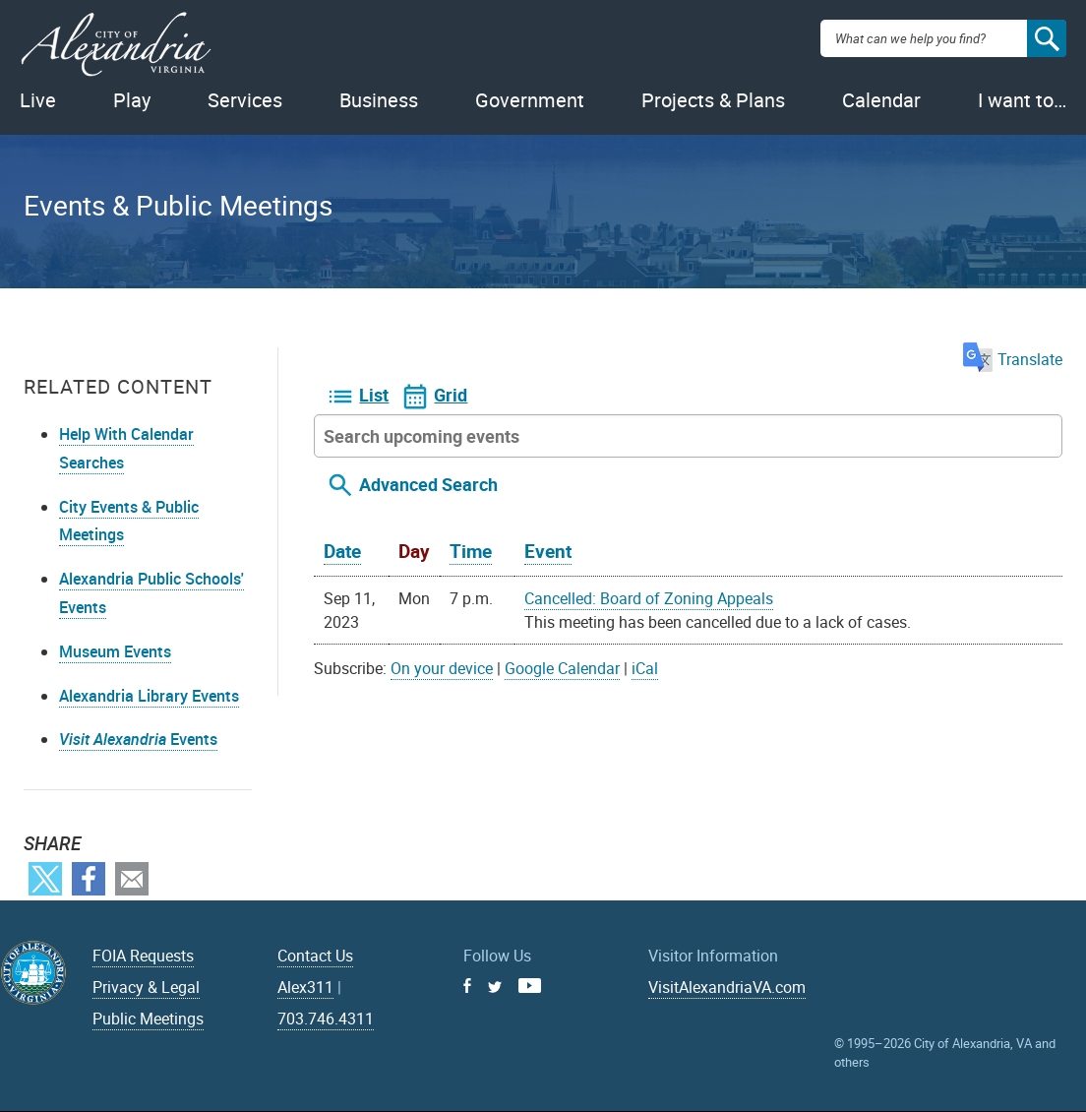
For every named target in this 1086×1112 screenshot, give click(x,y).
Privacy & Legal (146, 987)
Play (132, 100)
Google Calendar (562, 668)
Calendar (881, 100)
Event (548, 551)
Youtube (529, 985)
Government (529, 100)
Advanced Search (428, 484)
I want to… (1022, 100)
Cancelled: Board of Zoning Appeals (648, 598)
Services (245, 100)
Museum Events (115, 651)
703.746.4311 (325, 1018)
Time (471, 551)
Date (342, 551)
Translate (1012, 359)
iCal (645, 668)
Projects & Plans (713, 100)
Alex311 (305, 987)
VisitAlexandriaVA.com (727, 987)
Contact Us (315, 955)
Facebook (88, 879)
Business (378, 100)
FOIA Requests (143, 955)
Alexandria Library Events (149, 696)
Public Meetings (148, 1018)
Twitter (45, 879)
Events (138, 739)
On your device (442, 668)
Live (38, 100)
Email (132, 879)
